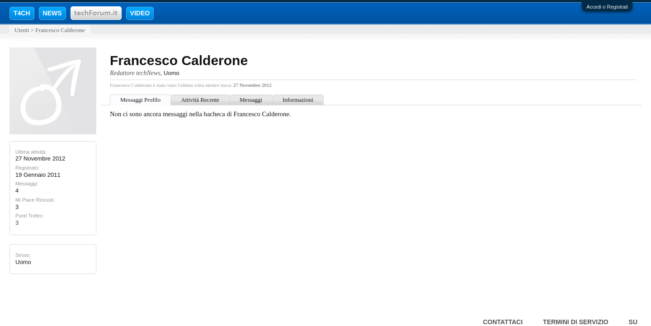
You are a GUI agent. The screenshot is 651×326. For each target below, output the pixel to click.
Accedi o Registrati (607, 6)
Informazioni (298, 99)
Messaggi (251, 99)
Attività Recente (200, 99)
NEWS (52, 13)
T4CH (22, 13)
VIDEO (140, 13)
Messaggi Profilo (140, 99)
